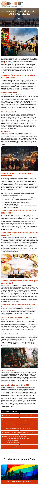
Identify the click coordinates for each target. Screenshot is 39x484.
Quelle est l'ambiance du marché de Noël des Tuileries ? (18, 416)
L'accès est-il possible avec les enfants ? (16, 438)
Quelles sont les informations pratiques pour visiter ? (18, 432)
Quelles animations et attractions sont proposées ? (17, 424)
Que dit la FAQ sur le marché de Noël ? (14, 436)
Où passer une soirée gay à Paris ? (19, 482)
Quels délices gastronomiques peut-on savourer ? (17, 428)
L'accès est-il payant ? (11, 442)
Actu (19, 20)
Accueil (19, 18)
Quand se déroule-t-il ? (11, 440)
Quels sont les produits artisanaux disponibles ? (16, 420)
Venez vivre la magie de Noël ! (11, 447)
